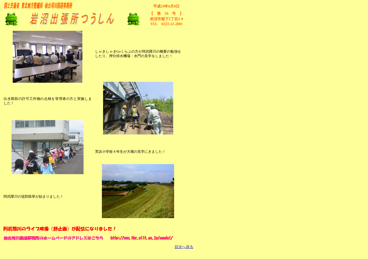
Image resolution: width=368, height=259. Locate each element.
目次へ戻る (184, 247)
